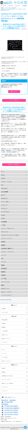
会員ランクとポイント (6, 361)
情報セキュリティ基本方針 (7, 383)
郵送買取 (9, 152)
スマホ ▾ (10, 5)
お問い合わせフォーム (10, 397)
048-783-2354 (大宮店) (11, 414)
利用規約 (4, 372)
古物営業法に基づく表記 (7, 375)
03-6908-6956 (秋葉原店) (11, 408)
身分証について (5, 334)
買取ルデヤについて (6, 338)
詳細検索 (4, 308)
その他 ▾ (24, 5)
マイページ (4, 353)
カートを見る (4, 357)
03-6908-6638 (8, 402)
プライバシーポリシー (6, 379)
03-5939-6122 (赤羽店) (11, 410)
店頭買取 (3, 152)
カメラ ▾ (17, 5)
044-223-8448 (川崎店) (11, 412)
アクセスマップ (5, 342)
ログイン (4, 349)
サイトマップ (4, 390)
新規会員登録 (4, 319)
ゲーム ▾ (3, 5)
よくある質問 (4, 331)
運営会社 (4, 368)
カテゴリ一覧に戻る (14, 100)
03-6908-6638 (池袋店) (11, 406)
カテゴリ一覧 (4, 312)
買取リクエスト (14, 91)
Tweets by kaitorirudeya (5, 299)
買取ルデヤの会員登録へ (14, 164)
